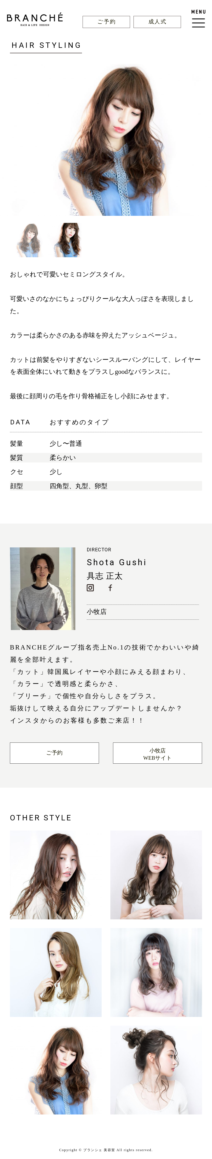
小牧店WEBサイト (157, 754)
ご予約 (106, 22)
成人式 (157, 22)
